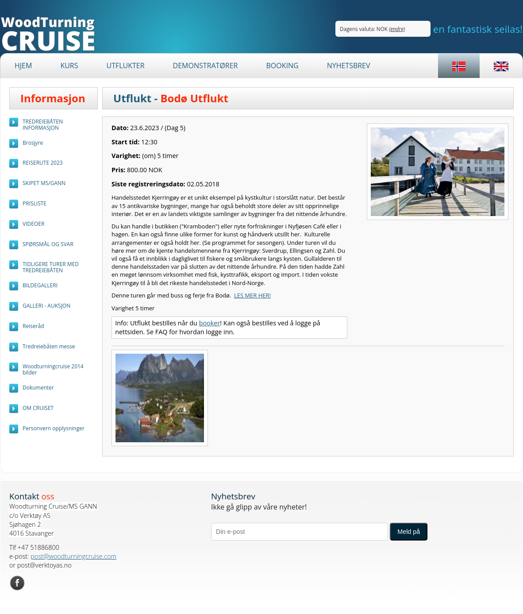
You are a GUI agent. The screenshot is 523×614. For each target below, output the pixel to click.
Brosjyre (33, 143)
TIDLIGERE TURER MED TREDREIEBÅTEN (51, 267)
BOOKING (282, 65)
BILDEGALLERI (40, 285)
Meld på (408, 531)
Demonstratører (205, 65)
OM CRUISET (38, 408)
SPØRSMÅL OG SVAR (48, 244)
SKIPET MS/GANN (44, 183)
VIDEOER (33, 224)
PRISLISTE (34, 203)
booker (209, 323)
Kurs (69, 65)
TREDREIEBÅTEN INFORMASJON (43, 124)
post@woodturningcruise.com (73, 556)
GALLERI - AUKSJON (46, 305)
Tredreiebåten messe (49, 346)
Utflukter (125, 65)
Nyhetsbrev (348, 65)
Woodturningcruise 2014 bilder (53, 369)
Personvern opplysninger (54, 428)
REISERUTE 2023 (43, 162)
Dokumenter (38, 387)
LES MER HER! (252, 295)
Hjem (23, 65)
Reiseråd (33, 326)
